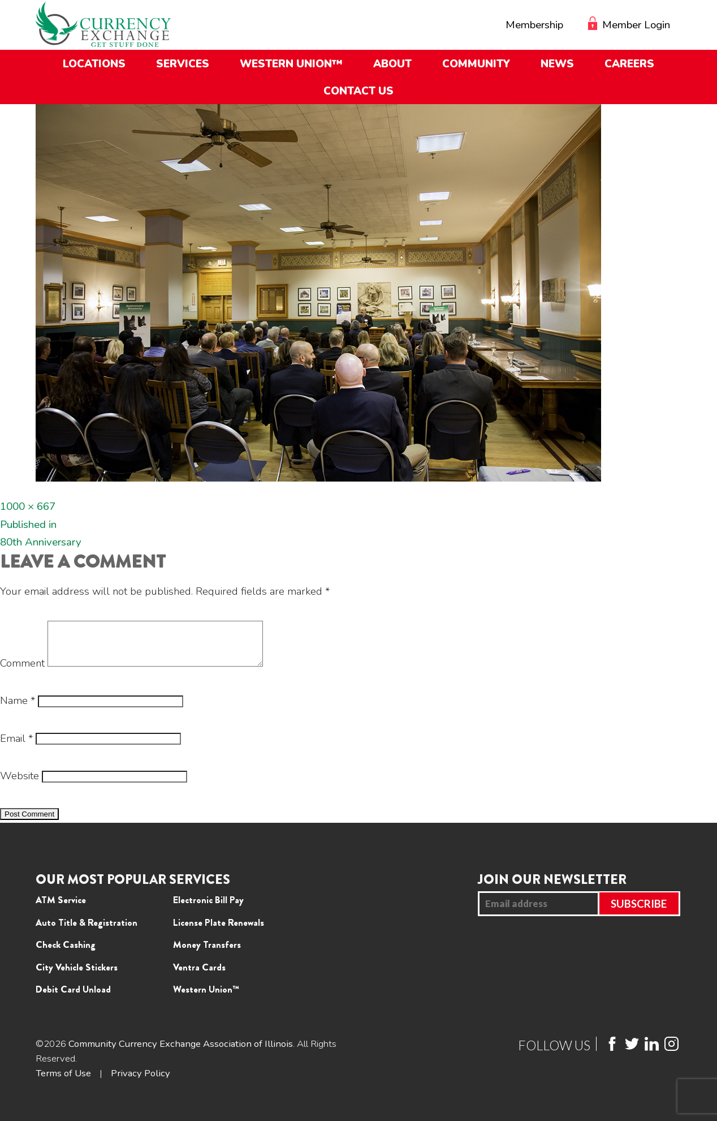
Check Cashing (66, 953)
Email (16, 747)
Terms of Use (64, 1081)
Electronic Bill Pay (208, 908)
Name (17, 709)
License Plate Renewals (218, 931)
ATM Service (61, 908)
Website (19, 784)
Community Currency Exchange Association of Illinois (181, 1052)
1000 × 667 (27, 506)
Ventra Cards (199, 975)
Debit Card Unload (73, 997)
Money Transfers (207, 953)
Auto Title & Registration (86, 931)
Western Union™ (206, 997)
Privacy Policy (141, 1081)
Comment (22, 671)
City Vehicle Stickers (77, 975)
